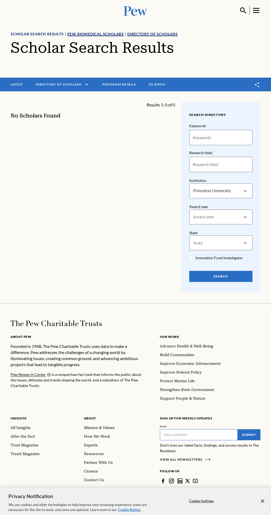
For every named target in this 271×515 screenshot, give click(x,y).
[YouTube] (195, 481)
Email (163, 426)
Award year (198, 206)
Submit (249, 435)
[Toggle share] (257, 84)
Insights (19, 418)
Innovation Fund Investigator (219, 258)
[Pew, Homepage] (135, 10)
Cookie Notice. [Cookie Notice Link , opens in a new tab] (129, 512)
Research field (200, 152)
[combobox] (193, 191)
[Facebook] (163, 481)
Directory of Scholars (152, 34)
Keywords (197, 126)
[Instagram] (171, 481)
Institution (197, 180)
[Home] (56, 323)
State (193, 232)
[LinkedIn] (180, 481)
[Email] (199, 434)
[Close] (262, 503)
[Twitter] (187, 481)
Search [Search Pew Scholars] (221, 276)
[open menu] (86, 84)
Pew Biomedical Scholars (95, 34)
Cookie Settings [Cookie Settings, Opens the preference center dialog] (201, 503)
